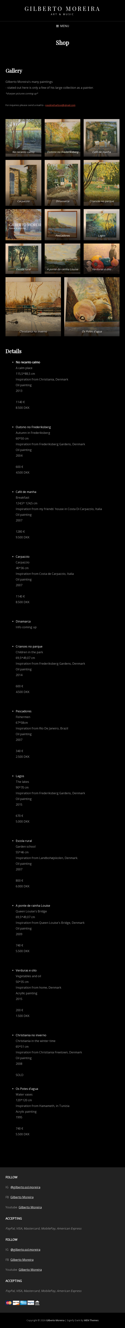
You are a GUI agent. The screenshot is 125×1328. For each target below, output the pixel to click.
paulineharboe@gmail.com (60, 105)
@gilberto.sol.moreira (25, 1187)
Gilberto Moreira (63, 8)
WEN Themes (91, 1320)
